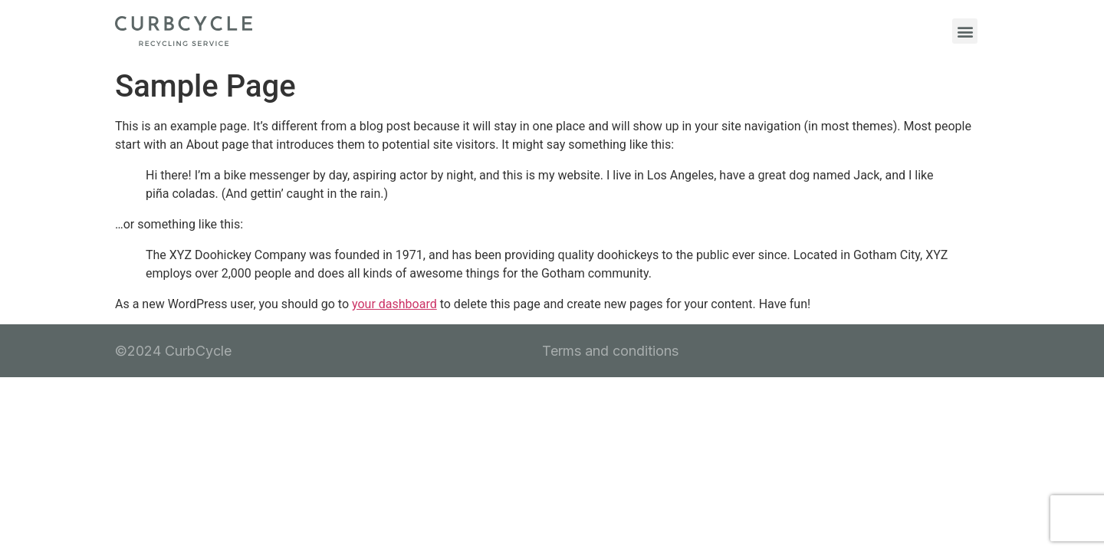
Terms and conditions (610, 351)
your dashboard (394, 304)
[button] (965, 31)
